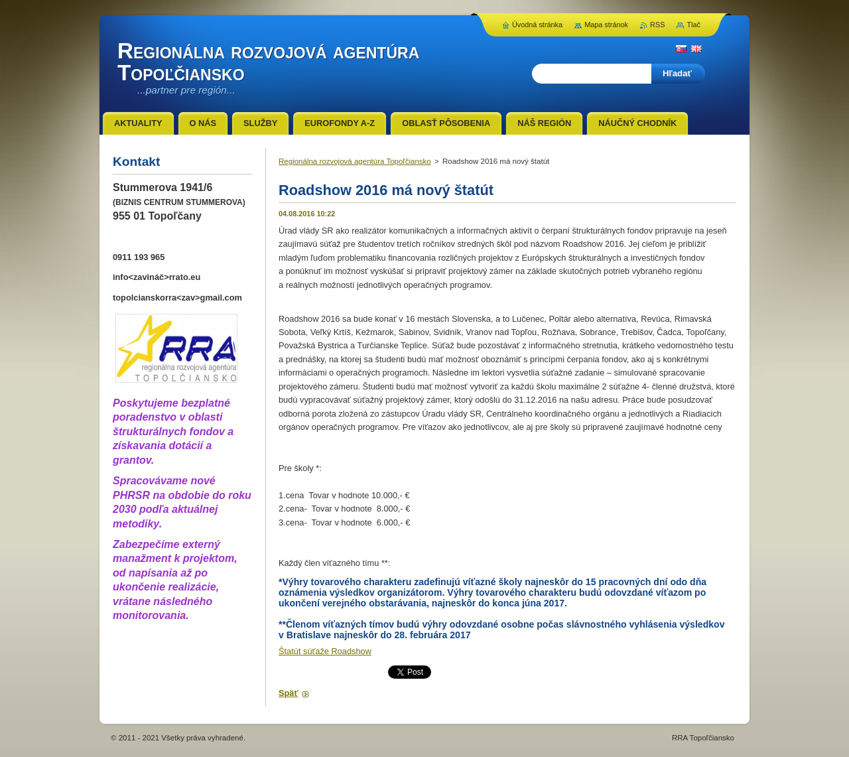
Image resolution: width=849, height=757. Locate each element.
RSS (657, 25)
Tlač (693, 25)
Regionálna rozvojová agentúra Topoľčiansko (355, 161)
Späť (288, 693)
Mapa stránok (606, 25)
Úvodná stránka (537, 25)
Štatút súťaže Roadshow (325, 651)
